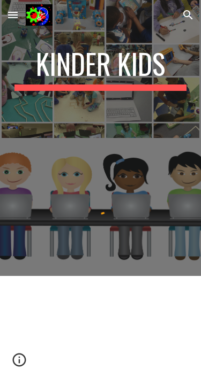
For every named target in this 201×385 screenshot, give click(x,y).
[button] (13, 14)
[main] (100, 69)
